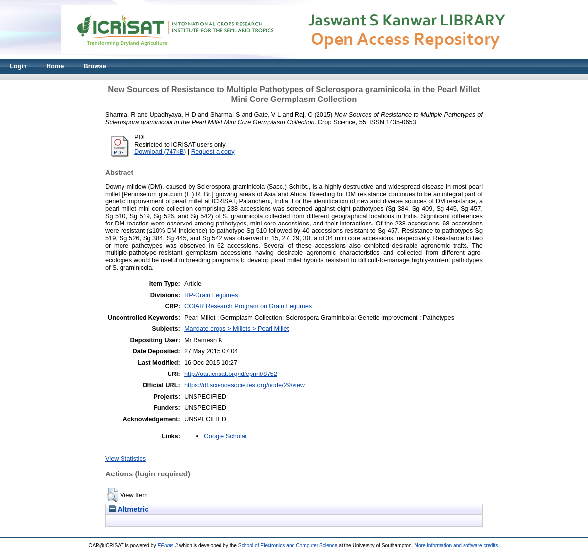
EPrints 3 (167, 545)
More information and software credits (456, 545)
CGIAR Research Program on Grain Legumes (248, 306)
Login (18, 66)
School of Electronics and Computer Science (288, 545)
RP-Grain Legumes (211, 295)
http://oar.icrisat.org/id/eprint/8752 (230, 373)
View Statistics (125, 458)
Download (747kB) (160, 151)
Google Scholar (225, 436)
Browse (94, 66)
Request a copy (213, 151)
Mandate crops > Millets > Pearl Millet (236, 328)
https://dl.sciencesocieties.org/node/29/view (244, 385)
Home (55, 66)
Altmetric (128, 509)
